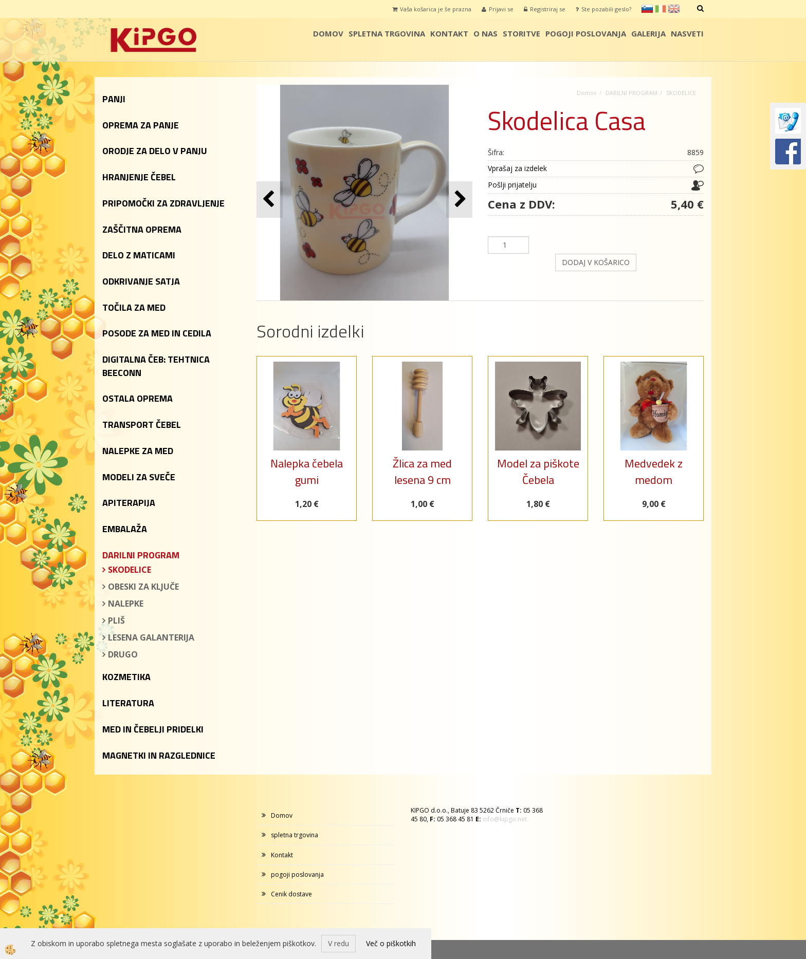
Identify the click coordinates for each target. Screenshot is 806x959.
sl (647, 9)
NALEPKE (125, 603)
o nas (485, 33)
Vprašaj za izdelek (517, 168)
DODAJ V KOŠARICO (596, 262)
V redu (338, 943)
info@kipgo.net (505, 819)
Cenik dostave (291, 894)
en (674, 9)
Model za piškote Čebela (538, 471)
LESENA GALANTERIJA (151, 637)
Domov (328, 33)
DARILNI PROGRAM (631, 93)
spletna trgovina (387, 33)
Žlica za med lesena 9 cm (422, 471)
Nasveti (687, 33)
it (660, 9)
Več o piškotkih (391, 943)
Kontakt (449, 33)
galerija (648, 33)
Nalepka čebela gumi (306, 471)
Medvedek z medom (654, 471)
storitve (521, 33)
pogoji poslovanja (585, 33)
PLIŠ (116, 620)
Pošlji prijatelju (512, 185)
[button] (459, 199)
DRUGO (123, 654)
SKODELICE (129, 569)
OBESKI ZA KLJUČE (143, 586)
